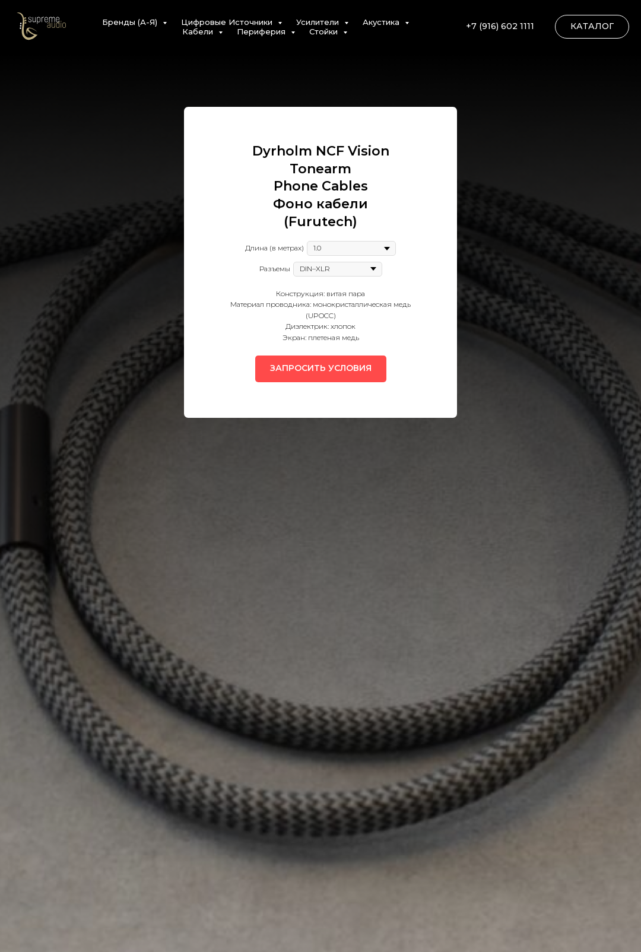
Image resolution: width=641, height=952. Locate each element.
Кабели (198, 31)
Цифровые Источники (228, 22)
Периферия (262, 31)
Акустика (382, 22)
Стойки (324, 31)
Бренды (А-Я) (131, 22)
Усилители (318, 22)
